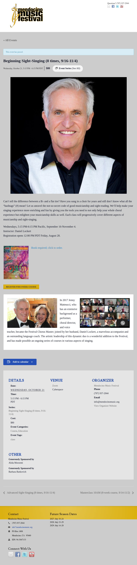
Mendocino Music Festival (106, 385)
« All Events (10, 40)
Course (14, 431)
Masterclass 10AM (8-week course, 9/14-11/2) (105, 492)
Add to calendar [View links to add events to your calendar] (20, 362)
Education (23, 431)
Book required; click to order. (47, 247)
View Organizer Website (105, 406)
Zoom (55, 385)
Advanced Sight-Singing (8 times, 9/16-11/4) (30, 492)
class (13, 439)
